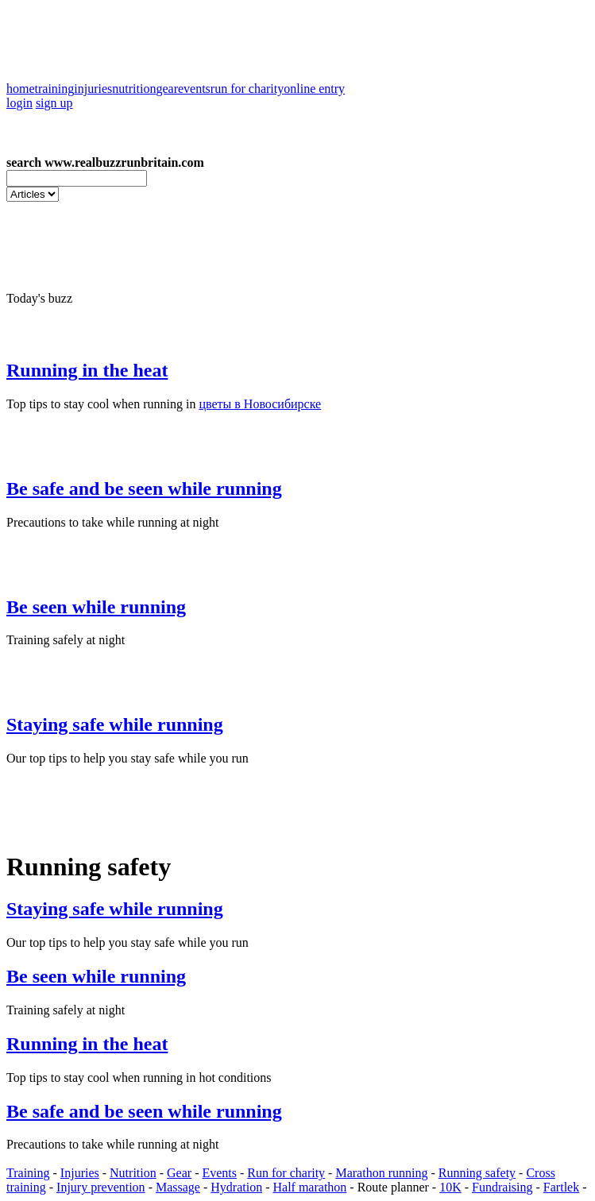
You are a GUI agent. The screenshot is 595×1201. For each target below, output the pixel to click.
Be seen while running (96, 607)
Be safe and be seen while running (144, 488)
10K (450, 1187)
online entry (314, 88)
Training (28, 1173)
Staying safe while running (114, 724)
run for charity (247, 88)
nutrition (134, 88)
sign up (54, 103)
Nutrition (133, 1173)
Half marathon (309, 1187)
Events (219, 1173)
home (20, 88)
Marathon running (381, 1173)
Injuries (79, 1173)
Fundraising (502, 1187)
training (55, 88)
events (194, 88)
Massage (178, 1187)
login (19, 103)
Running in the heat (87, 370)
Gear (179, 1173)
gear (167, 88)
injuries (93, 88)
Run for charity (286, 1173)
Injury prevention (100, 1187)
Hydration (236, 1187)
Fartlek (561, 1187)
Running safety (477, 1173)
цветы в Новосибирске (260, 404)
